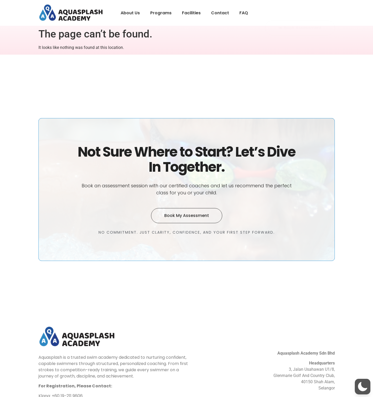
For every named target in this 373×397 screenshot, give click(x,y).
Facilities (191, 13)
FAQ (243, 13)
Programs (161, 13)
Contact (220, 13)
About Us (130, 13)
